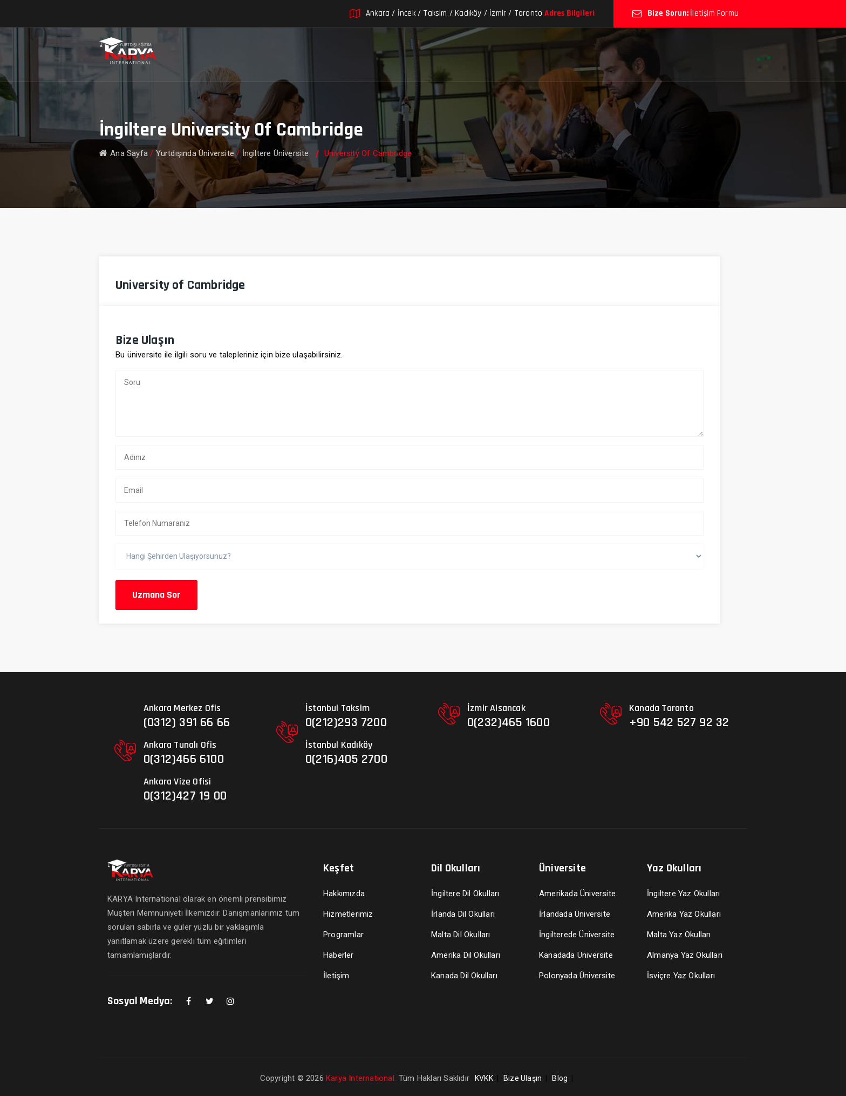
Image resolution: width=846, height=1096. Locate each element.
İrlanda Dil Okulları (463, 914)
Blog (560, 1078)
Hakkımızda (344, 893)
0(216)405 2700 (346, 759)
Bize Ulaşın (522, 1078)
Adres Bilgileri (569, 13)
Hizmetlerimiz (348, 914)
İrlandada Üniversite (574, 914)
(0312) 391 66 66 (187, 722)
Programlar (343, 934)
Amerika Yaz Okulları (684, 914)
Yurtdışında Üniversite (195, 153)
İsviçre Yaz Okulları (681, 975)
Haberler (338, 955)
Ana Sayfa (123, 153)
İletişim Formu (714, 13)
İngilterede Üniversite (577, 934)
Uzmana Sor (156, 594)
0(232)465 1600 (508, 722)
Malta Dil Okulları (460, 934)
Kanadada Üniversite (576, 955)
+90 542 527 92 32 (679, 722)
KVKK (484, 1078)
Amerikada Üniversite (577, 893)
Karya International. (361, 1078)
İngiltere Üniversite (275, 153)
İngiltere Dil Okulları (465, 893)
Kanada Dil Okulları (464, 975)
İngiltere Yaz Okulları (683, 893)
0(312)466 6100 (184, 759)
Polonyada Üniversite (577, 975)
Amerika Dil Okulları (465, 955)
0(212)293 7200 (346, 722)
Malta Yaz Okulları (679, 934)
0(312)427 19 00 (185, 796)
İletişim (336, 975)
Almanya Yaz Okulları (684, 955)
